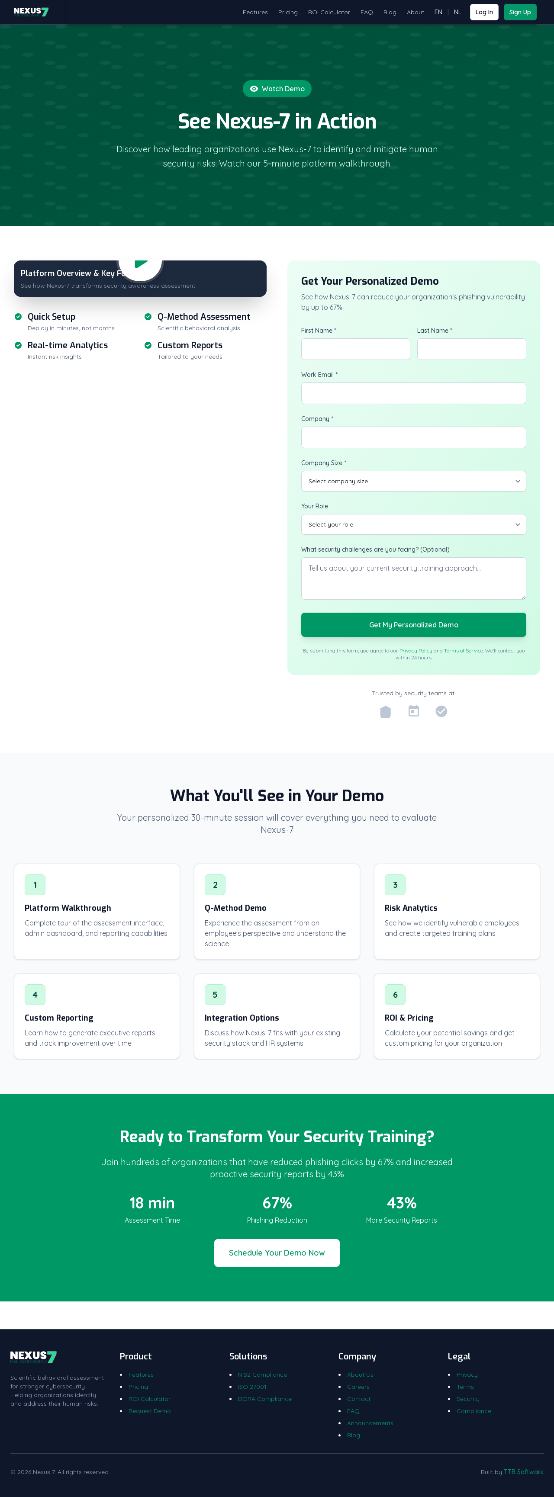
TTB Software (524, 1472)
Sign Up (520, 12)
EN (438, 12)
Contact (358, 1399)
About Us (360, 1374)
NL (457, 12)
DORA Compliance (265, 1399)
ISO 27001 (252, 1387)
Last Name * (434, 330)
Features (255, 12)
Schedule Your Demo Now (277, 1253)
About (415, 12)
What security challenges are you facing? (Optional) (375, 549)
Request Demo (150, 1411)
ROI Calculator (329, 12)
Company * (317, 419)
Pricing (288, 12)
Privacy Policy (415, 650)
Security (468, 1399)
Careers (358, 1387)
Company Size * (323, 463)
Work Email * (319, 375)
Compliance (474, 1411)
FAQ (367, 12)
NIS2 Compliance (262, 1374)
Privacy (467, 1374)
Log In (484, 12)
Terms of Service (463, 650)
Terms (465, 1387)
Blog (389, 12)
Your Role (314, 506)
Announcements (370, 1423)
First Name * (318, 330)
